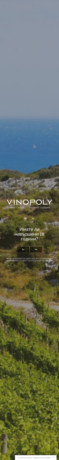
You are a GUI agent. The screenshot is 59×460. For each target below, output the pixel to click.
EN (33, 218)
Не (36, 249)
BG (25, 218)
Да (23, 249)
